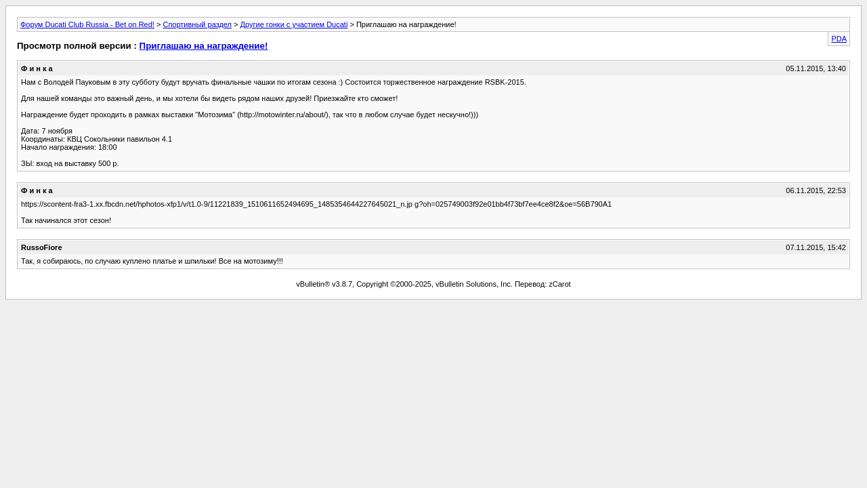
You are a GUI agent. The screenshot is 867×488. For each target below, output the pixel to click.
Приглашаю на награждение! (204, 46)
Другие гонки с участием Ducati (294, 24)
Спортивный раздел (197, 24)
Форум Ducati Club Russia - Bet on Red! (87, 24)
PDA (839, 39)
